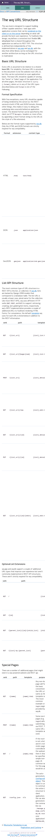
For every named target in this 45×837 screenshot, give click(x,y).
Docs (2, 11)
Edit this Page (12, 832)
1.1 (37, 11)
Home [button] (6, 2)
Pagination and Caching (31, 824)
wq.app (21, 48)
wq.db (30, 48)
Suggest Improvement (28, 832)
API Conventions (13, 11)
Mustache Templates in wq (15, 821)
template (35, 312)
